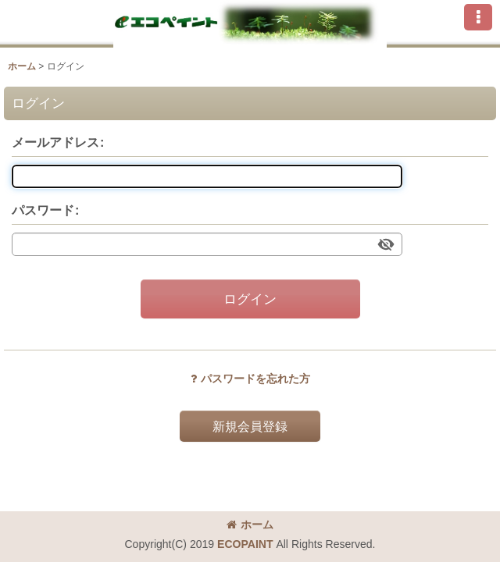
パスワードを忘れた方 (250, 378)
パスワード (43, 210)
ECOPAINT (245, 544)
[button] (478, 17)
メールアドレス (55, 142)
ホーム (250, 524)
